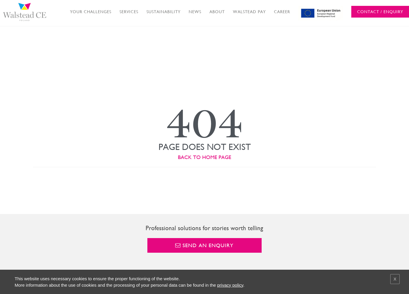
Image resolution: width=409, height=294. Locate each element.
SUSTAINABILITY (163, 11)
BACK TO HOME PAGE (204, 157)
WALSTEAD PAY (249, 11)
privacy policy (230, 285)
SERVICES (129, 11)
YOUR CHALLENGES (90, 11)
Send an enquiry (204, 245)
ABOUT (217, 11)
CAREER (282, 11)
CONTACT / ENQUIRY (380, 11)
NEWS (195, 11)
